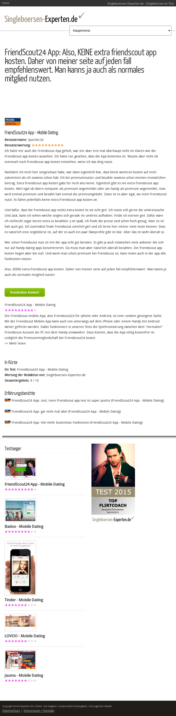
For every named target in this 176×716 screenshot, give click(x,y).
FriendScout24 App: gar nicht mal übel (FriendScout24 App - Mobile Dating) (63, 412)
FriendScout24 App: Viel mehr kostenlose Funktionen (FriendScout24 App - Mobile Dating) (74, 423)
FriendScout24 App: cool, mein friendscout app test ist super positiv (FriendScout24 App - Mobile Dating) (84, 401)
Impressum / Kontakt (39, 711)
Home (5, 3)
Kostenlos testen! (24, 292)
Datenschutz (11, 711)
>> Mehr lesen (15, 343)
